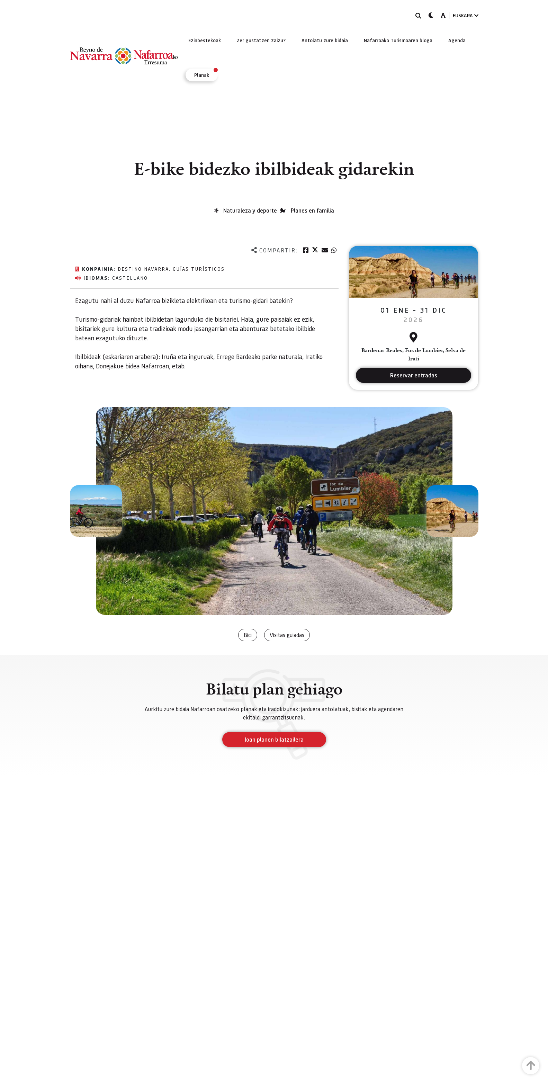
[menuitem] (205, 40)
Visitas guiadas (287, 634)
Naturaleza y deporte (250, 210)
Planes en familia (312, 210)
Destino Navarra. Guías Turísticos (171, 269)
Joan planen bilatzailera (274, 739)
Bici (248, 634)
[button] (96, 511)
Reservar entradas (413, 375)
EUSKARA (465, 15)
